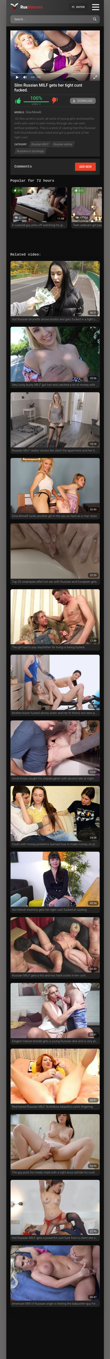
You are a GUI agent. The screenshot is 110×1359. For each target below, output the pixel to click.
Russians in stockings (30, 151)
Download (83, 100)
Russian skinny (63, 144)
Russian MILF (40, 144)
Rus (32, 7)
